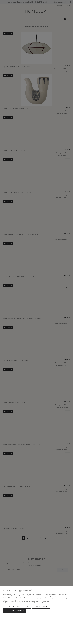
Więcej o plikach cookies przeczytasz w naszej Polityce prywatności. (26, 602)
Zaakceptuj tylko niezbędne (17, 607)
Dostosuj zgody (41, 607)
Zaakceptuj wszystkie (15, 611)
